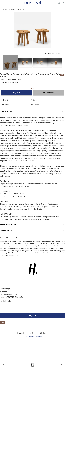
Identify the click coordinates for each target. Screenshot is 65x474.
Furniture (11, 9)
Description (32, 111)
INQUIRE (16, 93)
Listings (4, 9)
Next (61, 365)
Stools (25, 9)
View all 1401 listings (33, 337)
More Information (32, 224)
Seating (18, 9)
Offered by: (9, 82)
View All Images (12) (54, 53)
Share (35, 104)
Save (33, 100)
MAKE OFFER (48, 93)
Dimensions (32, 230)
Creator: (10, 80)
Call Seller (5, 301)
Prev (4, 365)
